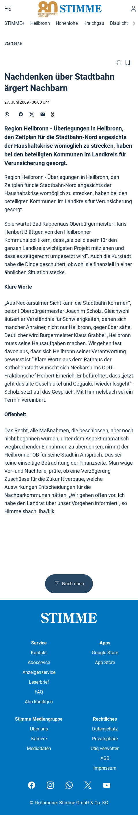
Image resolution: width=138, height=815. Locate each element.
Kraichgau (93, 23)
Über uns (39, 729)
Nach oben (69, 584)
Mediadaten (39, 748)
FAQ (39, 692)
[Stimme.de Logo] (69, 8)
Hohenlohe (67, 23)
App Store (105, 662)
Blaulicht (119, 23)
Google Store (105, 652)
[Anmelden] (133, 8)
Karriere (39, 738)
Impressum (105, 768)
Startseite (13, 43)
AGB (104, 758)
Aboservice (39, 662)
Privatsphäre (105, 738)
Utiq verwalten (105, 748)
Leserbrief (39, 682)
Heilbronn (40, 23)
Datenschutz (105, 729)
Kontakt (39, 652)
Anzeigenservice (39, 672)
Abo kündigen (39, 701)
